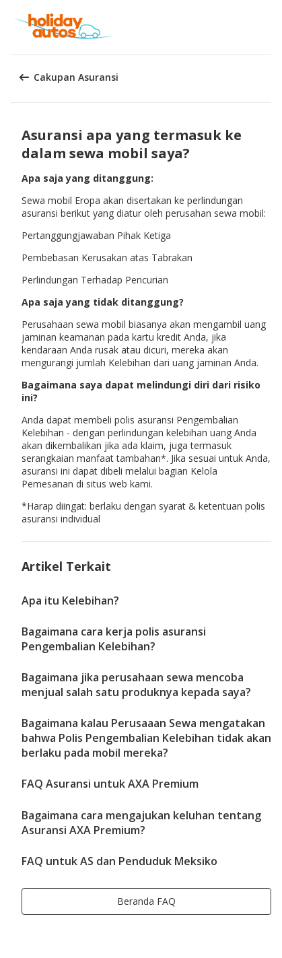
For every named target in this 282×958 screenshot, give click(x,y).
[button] (267, 26)
